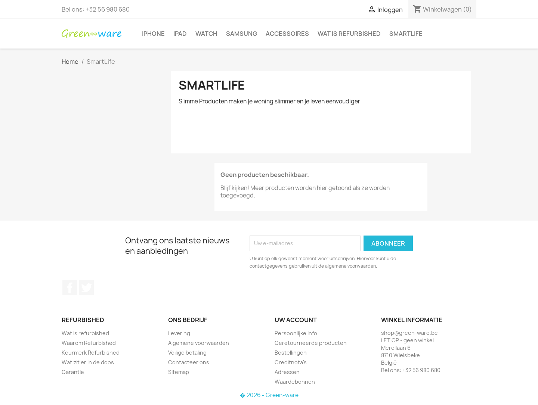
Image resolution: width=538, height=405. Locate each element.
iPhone (153, 33)
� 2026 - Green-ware (269, 395)
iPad (180, 33)
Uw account (296, 320)
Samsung (241, 33)
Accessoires (287, 33)
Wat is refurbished (349, 33)
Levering (179, 333)
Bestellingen (291, 352)
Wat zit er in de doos (88, 362)
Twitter (86, 287)
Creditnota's (291, 362)
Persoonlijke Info (296, 333)
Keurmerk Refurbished (91, 352)
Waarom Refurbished (89, 342)
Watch (206, 33)
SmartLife (406, 33)
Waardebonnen (295, 381)
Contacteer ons (188, 362)
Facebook (69, 287)
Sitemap (178, 372)
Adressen (287, 372)
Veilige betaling (187, 352)
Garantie (73, 372)
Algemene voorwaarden (198, 342)
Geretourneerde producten (311, 342)
